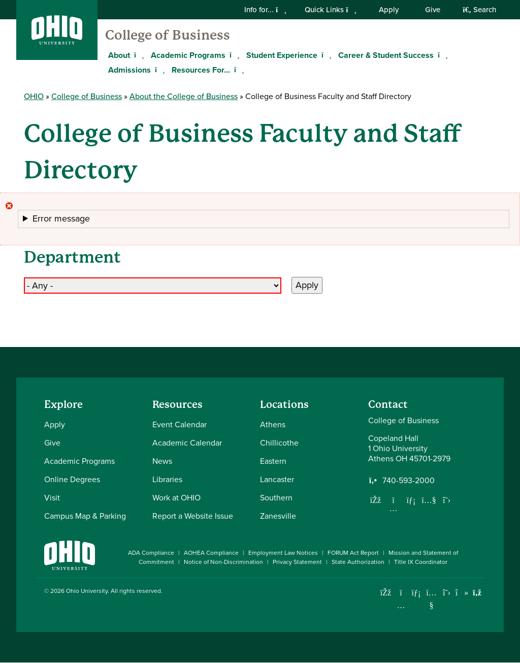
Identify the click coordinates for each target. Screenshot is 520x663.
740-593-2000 (408, 481)
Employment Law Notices (283, 552)
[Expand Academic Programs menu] (233, 54)
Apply (389, 9)
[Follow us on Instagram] (393, 508)
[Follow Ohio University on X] (446, 592)
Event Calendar (179, 424)
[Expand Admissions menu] (158, 69)
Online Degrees (72, 479)
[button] (263, 219)
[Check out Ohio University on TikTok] (462, 592)
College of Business (167, 35)
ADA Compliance (151, 552)
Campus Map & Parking (85, 516)
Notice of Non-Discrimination (223, 561)
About (119, 55)
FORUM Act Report (353, 552)
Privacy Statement (297, 561)
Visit (52, 497)
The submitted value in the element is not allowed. (263, 219)
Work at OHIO (176, 497)
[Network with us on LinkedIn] (411, 500)
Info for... (265, 9)
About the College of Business (183, 96)
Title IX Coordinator (420, 561)
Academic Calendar (187, 443)
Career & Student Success (386, 55)
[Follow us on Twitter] (446, 500)
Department (72, 257)
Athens (272, 424)
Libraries (167, 479)
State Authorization (358, 561)
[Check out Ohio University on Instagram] (401, 605)
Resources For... (201, 70)
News (162, 461)
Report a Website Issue (192, 516)
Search (479, 9)
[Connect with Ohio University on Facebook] (385, 592)
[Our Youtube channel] (429, 500)
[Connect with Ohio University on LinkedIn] (416, 592)
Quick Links (330, 9)
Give (432, 9)
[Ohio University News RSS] (477, 592)
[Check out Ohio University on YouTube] (431, 598)
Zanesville (278, 516)
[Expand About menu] (137, 54)
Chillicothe (279, 443)
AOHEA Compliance (211, 552)
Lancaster (277, 479)
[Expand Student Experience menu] (325, 54)
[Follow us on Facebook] (375, 500)
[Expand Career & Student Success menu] (441, 54)
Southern (276, 497)
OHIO (34, 96)
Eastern (273, 461)
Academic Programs (188, 55)
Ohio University (87, 590)
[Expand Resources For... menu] (237, 69)
